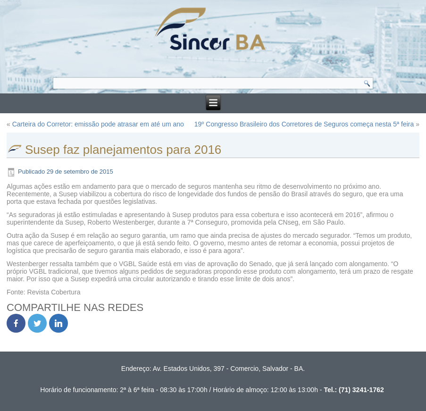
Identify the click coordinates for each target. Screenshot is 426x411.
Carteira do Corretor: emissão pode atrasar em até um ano (98, 124)
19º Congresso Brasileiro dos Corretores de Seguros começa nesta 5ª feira (304, 124)
